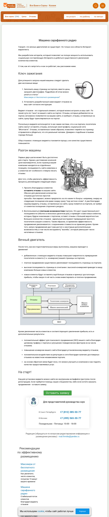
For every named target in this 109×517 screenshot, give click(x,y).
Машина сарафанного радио (28, 490)
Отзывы (32, 16)
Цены (24, 16)
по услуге (71, 16)
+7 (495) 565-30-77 (70, 418)
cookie (40, 511)
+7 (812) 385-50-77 (70, 412)
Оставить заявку (57, 393)
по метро (98, 16)
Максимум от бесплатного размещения (41, 97)
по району (85, 16)
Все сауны (12, 16)
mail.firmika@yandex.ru (69, 436)
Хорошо (82, 511)
